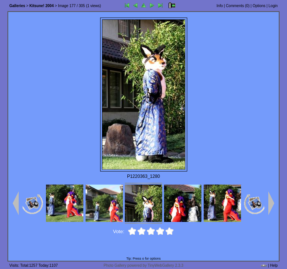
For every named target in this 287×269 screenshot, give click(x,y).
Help (274, 265)
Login (273, 6)
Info (220, 6)
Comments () (237, 6)
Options (259, 6)
